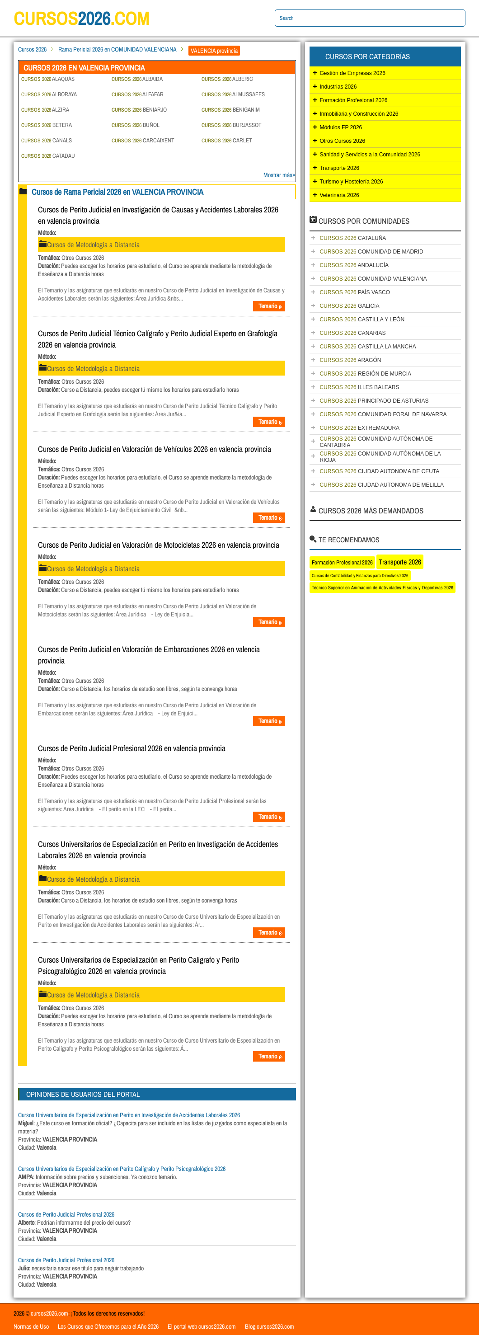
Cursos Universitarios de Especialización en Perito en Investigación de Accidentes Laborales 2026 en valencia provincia (158, 849)
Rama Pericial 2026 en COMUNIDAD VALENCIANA (117, 49)
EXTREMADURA (359, 428)
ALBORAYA (49, 94)
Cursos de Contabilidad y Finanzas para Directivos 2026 (360, 575)
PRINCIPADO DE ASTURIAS (373, 401)
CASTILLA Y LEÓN (361, 319)
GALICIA (349, 306)
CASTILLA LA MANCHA (367, 346)
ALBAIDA (137, 79)
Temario (270, 306)
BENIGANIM (231, 109)
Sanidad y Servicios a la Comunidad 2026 (369, 154)
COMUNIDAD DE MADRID (371, 252)
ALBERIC (227, 79)
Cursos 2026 (32, 49)
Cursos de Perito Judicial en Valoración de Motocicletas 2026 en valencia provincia (158, 544)
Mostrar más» (279, 175)
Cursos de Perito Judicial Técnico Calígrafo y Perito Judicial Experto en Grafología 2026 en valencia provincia (157, 339)
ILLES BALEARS (359, 387)
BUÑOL (136, 125)
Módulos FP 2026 (340, 127)
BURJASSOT (232, 125)
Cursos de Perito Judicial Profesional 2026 (66, 1214)
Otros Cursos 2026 (342, 141)
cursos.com (81, 18)
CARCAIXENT (143, 140)
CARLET (227, 140)
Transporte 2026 (339, 168)
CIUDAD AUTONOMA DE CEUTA (379, 471)
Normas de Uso (31, 1326)
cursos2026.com (49, 1313)
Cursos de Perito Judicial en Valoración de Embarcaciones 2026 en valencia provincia (149, 655)
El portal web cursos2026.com (202, 1326)
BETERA (46, 125)
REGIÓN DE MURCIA (365, 374)
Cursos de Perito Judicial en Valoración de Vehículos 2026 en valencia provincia (154, 449)
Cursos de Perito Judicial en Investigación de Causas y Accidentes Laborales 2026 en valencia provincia (158, 215)
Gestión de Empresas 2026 (352, 73)
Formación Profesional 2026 (353, 100)
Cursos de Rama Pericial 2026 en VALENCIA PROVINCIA (117, 191)
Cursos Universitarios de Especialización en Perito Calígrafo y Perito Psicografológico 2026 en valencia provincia (138, 965)
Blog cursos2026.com (269, 1326)
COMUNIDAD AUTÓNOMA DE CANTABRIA (375, 442)
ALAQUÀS (48, 79)
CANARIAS (352, 333)
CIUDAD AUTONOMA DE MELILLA (381, 485)
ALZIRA (45, 109)
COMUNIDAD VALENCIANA (373, 279)
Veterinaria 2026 (339, 195)
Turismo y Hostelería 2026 (351, 182)
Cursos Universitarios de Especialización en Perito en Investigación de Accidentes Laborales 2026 (129, 1115)
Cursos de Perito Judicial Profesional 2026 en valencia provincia (131, 748)
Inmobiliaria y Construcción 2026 (358, 114)
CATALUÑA (352, 238)
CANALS (46, 140)
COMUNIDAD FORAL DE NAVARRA (382, 414)
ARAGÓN (350, 360)
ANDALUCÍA (354, 265)
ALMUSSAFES (233, 94)
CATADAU (48, 156)
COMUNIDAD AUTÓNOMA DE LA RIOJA (380, 457)
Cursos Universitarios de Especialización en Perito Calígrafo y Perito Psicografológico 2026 (121, 1169)
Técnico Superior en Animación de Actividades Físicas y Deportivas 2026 (382, 587)
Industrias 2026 (338, 87)
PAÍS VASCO (354, 292)
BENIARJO (139, 109)
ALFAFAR (138, 94)
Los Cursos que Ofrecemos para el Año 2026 (108, 1326)
